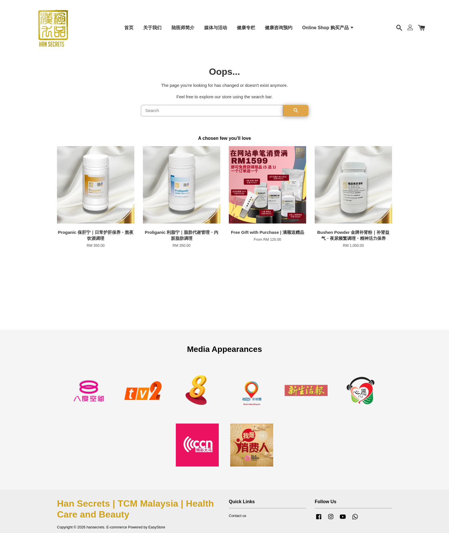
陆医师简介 (183, 28)
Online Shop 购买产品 (328, 28)
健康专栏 (246, 28)
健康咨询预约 (278, 28)
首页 (128, 28)
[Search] (212, 113)
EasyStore (156, 530)
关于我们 (152, 28)
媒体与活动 (215, 28)
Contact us (237, 518)
